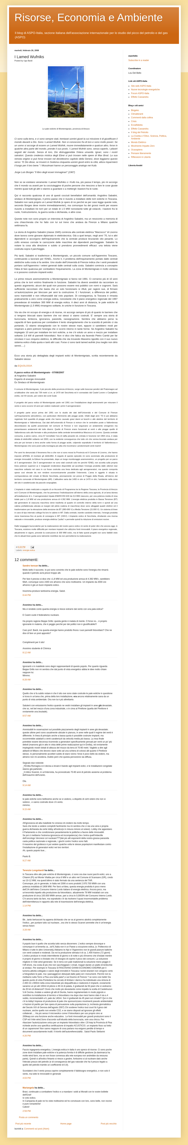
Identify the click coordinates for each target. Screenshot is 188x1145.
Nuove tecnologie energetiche (145, 89)
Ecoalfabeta (136, 125)
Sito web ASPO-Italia (141, 86)
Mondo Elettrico (138, 142)
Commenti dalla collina (142, 117)
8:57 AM (27, 716)
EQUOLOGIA (25, 365)
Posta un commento (28, 1117)
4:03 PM (27, 1078)
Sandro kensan (30, 565)
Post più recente (23, 1123)
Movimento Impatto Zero (143, 146)
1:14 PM (27, 905)
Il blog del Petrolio (139, 132)
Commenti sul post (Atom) (36, 1128)
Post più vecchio (109, 1123)
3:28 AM (27, 929)
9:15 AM (27, 809)
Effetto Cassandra (139, 97)
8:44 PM (27, 595)
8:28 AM (27, 679)
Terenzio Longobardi (33, 870)
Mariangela (28, 1087)
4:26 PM (27, 1035)
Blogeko (135, 110)
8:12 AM (27, 652)
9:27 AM (27, 860)
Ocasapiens (136, 149)
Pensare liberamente (141, 153)
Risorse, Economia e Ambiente (88, 17)
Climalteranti (137, 114)
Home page (66, 1123)
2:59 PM (27, 1111)
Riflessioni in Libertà (140, 157)
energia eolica (29, 550)
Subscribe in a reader (138, 60)
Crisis (133, 121)
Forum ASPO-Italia (140, 93)
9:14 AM (27, 785)
